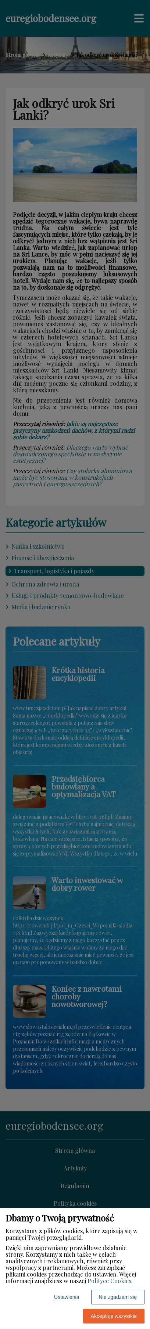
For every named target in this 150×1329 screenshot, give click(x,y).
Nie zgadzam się (118, 1297)
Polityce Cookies (109, 1281)
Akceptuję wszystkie (114, 1316)
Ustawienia (66, 1297)
